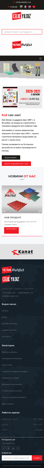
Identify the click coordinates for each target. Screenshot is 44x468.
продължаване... (10, 157)
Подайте (37, 458)
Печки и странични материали (14, 397)
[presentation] (3, 212)
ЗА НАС (5, 317)
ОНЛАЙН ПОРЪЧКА (9, 324)
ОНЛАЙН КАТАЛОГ (9, 330)
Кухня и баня (7, 365)
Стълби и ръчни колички (12, 391)
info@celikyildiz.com (25, 293)
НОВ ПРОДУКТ (12, 217)
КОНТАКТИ (6, 336)
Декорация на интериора (12, 384)
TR (34, 7)
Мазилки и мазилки (9, 352)
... (11, 230)
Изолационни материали (12, 358)
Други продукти (8, 404)
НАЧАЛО (5, 311)
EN (30, 7)
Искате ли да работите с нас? (16, 163)
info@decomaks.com (10, 296)
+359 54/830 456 (8, 293)
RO (25, 7)
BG (21, 7)
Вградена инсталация (10, 378)
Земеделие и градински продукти (15, 371)
